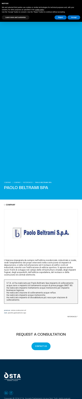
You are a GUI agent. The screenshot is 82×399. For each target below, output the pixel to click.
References (28, 182)
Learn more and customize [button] (15, 17)
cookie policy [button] (39, 10)
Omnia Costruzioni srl (18, 310)
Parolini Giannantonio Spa (17, 313)
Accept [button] (74, 17)
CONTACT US (41, 346)
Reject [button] (60, 17)
